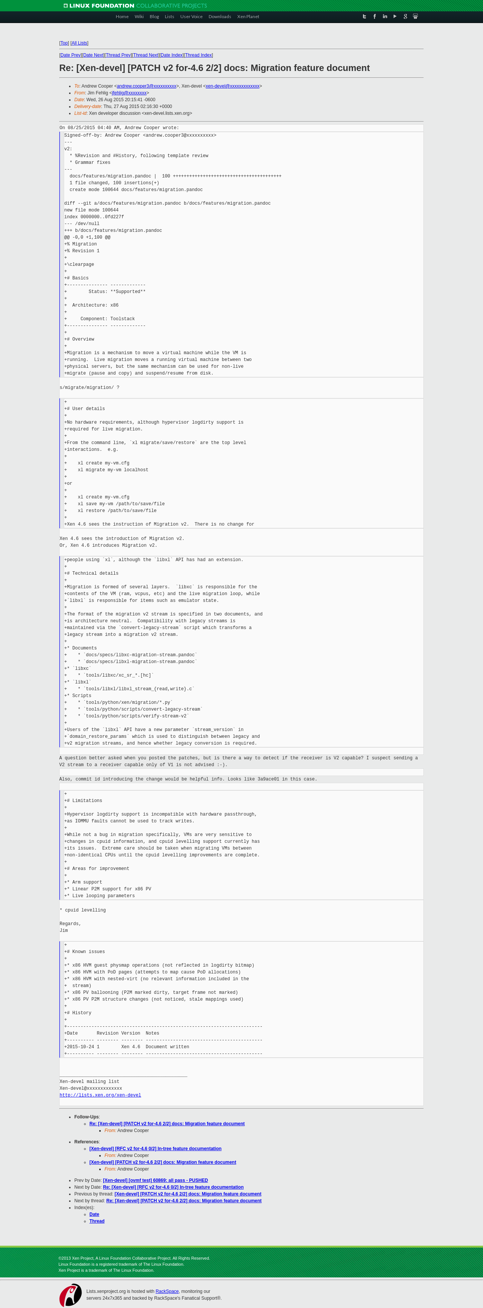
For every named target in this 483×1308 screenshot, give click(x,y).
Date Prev (70, 55)
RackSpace (166, 1291)
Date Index (172, 55)
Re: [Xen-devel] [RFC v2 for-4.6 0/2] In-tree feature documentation (173, 1187)
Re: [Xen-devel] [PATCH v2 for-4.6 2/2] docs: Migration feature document (167, 1123)
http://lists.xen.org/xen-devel (100, 1095)
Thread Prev (118, 55)
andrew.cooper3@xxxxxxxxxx (147, 86)
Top (64, 43)
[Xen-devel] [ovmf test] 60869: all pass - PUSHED (155, 1180)
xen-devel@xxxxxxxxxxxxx (232, 86)
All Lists (79, 43)
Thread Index (198, 55)
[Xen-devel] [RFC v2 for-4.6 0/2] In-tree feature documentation (155, 1148)
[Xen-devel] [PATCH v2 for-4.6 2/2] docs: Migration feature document (162, 1162)
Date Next (93, 55)
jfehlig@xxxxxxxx (129, 93)
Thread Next (145, 55)
